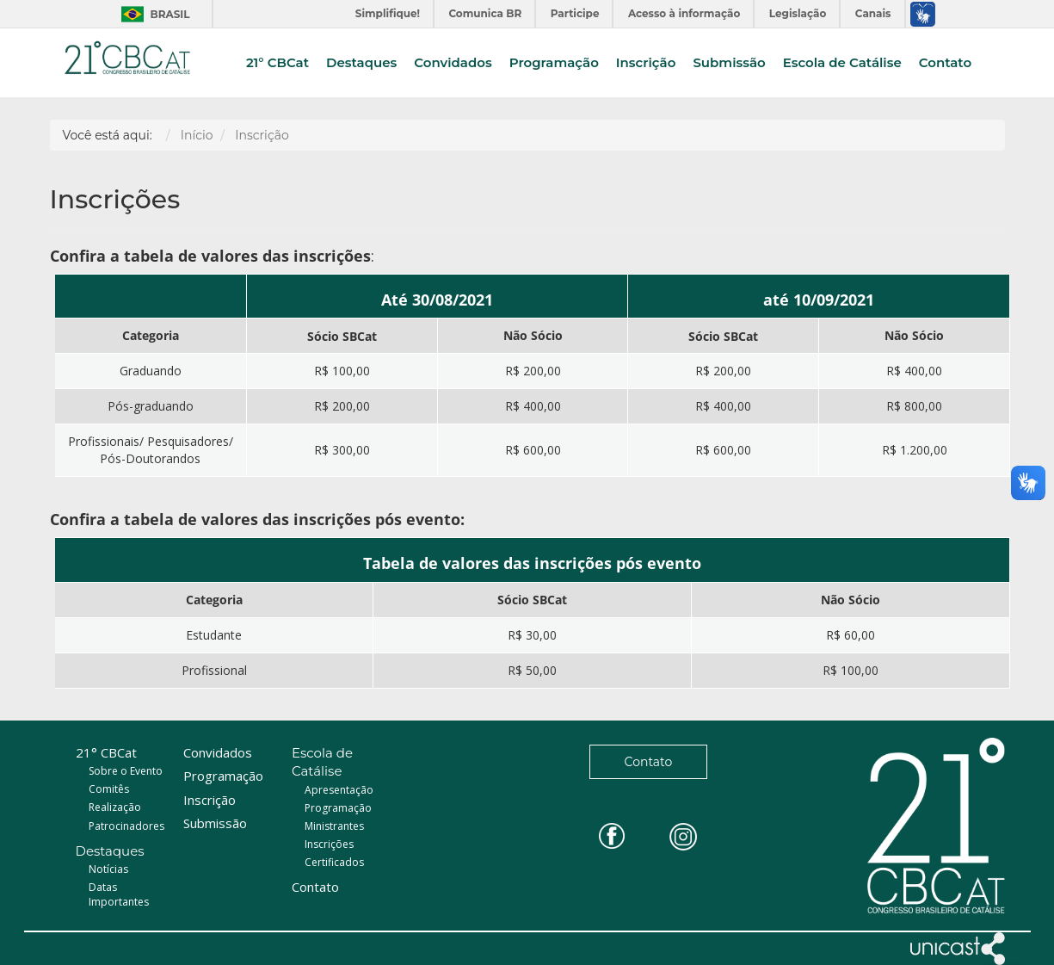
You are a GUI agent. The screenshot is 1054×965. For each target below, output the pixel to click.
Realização (115, 807)
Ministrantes (334, 826)
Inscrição (646, 63)
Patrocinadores (126, 826)
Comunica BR (484, 13)
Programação (554, 63)
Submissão (729, 63)
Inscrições (329, 844)
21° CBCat (277, 63)
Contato (945, 63)
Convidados (452, 63)
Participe (575, 13)
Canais (873, 13)
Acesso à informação (684, 13)
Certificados (334, 862)
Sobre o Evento (126, 771)
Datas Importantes (119, 894)
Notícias (108, 869)
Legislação (798, 13)
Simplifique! (387, 13)
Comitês (109, 789)
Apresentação (339, 790)
